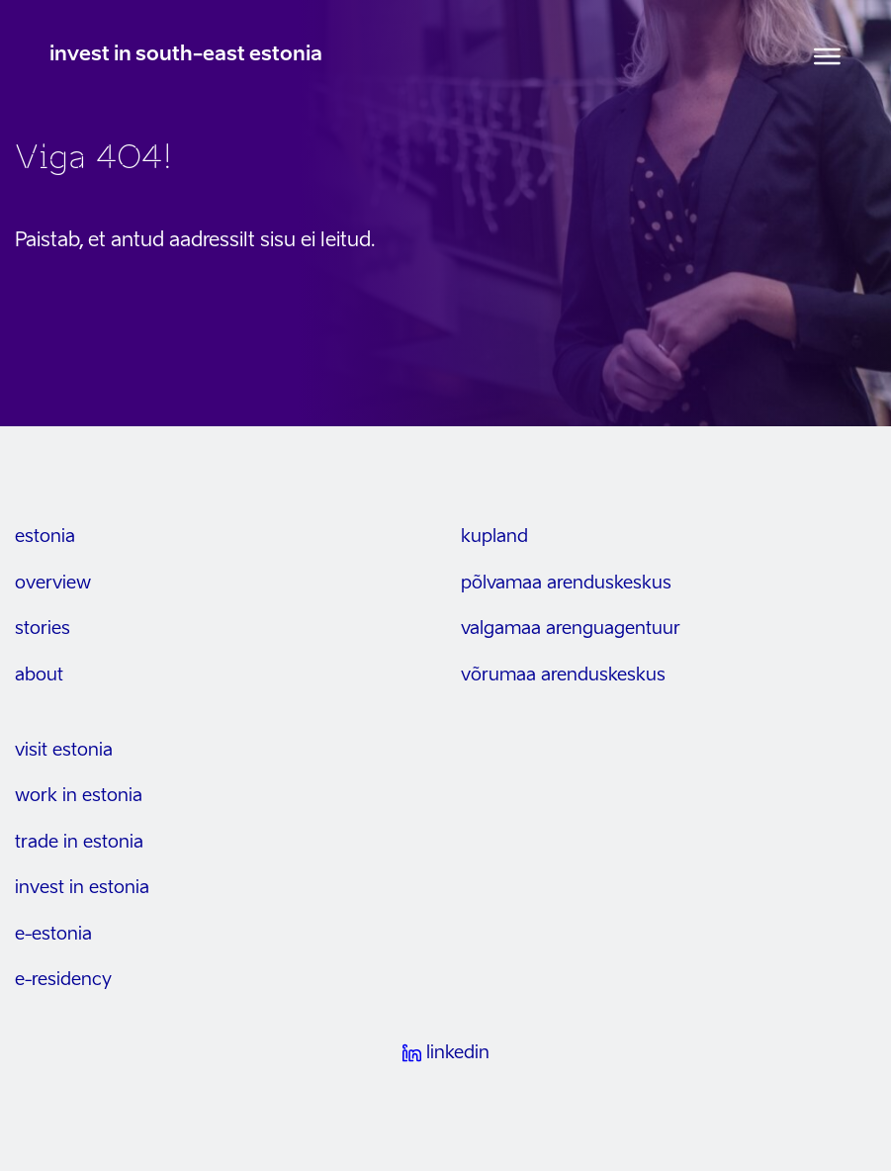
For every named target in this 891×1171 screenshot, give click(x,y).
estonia (45, 537)
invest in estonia (82, 888)
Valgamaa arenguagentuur (570, 629)
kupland (494, 537)
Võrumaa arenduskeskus (563, 675)
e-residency (63, 980)
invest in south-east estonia (185, 55)
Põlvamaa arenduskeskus (566, 583)
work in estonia (78, 796)
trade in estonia (79, 843)
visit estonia (64, 751)
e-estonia (53, 935)
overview (53, 583)
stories (42, 629)
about (39, 675)
